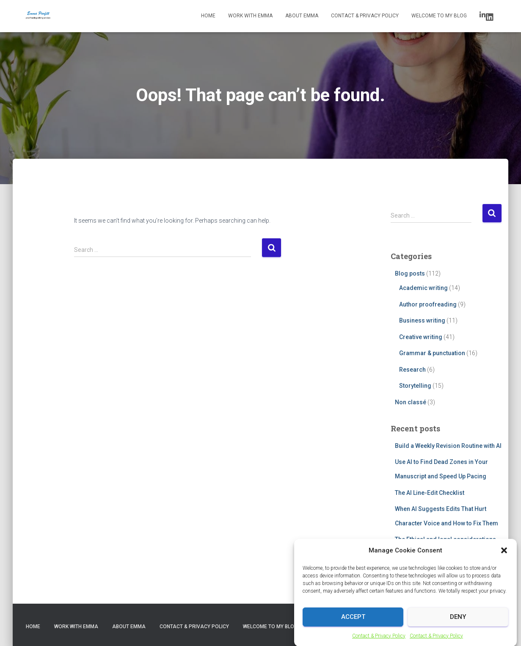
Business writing (422, 320)
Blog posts (410, 273)
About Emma (301, 16)
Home (208, 16)
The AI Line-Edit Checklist (429, 492)
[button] (504, 556)
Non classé (410, 402)
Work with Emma (250, 16)
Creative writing (420, 337)
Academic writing (423, 287)
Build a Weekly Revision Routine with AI (448, 445)
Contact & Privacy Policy (378, 642)
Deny (458, 623)
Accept (353, 623)
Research (412, 369)
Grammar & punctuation (432, 353)
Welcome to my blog (439, 16)
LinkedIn (489, 17)
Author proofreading (428, 304)
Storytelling (415, 385)
